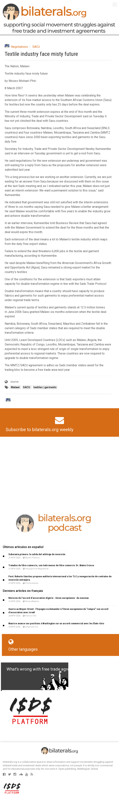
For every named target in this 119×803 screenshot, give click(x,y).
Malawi (15, 387)
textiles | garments (45, 387)
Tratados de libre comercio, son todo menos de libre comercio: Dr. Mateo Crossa (51, 565)
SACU (36, 47)
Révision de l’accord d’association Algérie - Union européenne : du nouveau (48, 598)
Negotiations (19, 47)
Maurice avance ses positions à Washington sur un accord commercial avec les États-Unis (56, 623)
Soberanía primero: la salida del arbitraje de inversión (36, 554)
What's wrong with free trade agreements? (46, 669)
